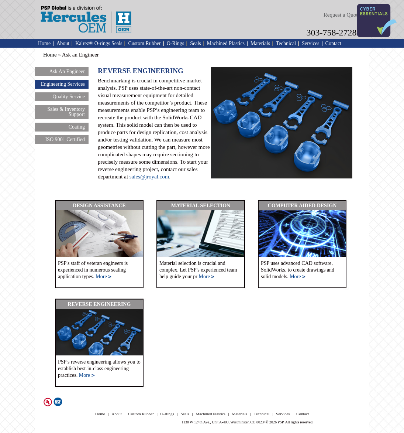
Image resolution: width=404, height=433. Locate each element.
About (62, 43)
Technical (286, 43)
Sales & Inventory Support (66, 111)
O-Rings (175, 43)
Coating (77, 127)
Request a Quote (342, 15)
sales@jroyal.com (149, 177)
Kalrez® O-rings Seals (98, 43)
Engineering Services (63, 84)
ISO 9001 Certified (65, 139)
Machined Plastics (226, 43)
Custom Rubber (144, 43)
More (103, 276)
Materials (260, 43)
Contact (333, 43)
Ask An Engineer (67, 71)
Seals (195, 43)
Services (310, 43)
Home (44, 43)
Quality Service (69, 96)
